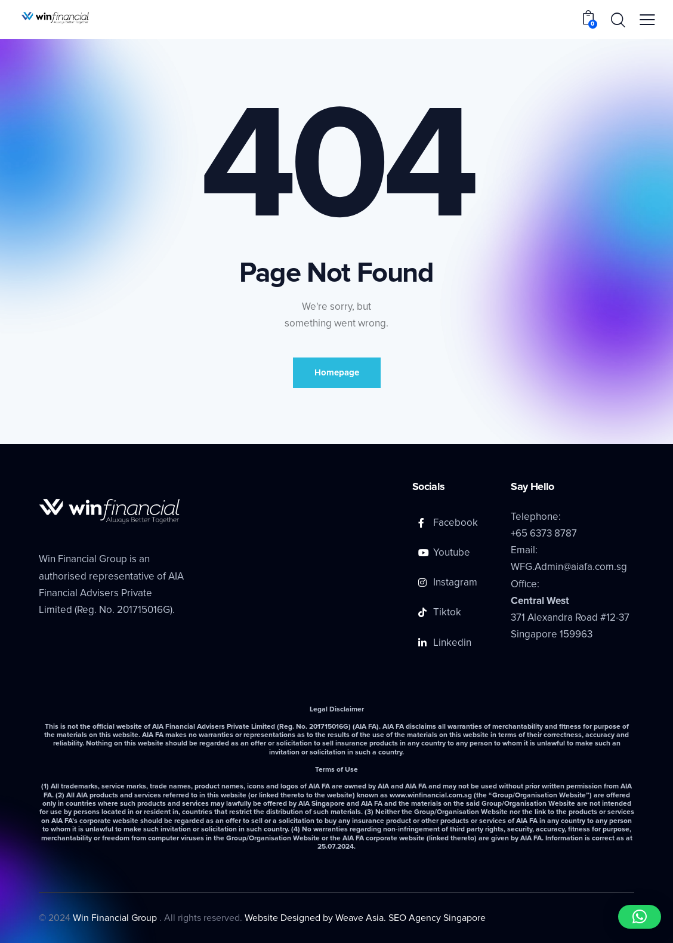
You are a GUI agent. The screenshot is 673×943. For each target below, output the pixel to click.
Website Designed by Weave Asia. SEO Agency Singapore (365, 918)
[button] (639, 917)
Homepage (336, 372)
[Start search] (617, 20)
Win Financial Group (116, 918)
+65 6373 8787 (544, 533)
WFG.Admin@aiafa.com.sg (569, 566)
